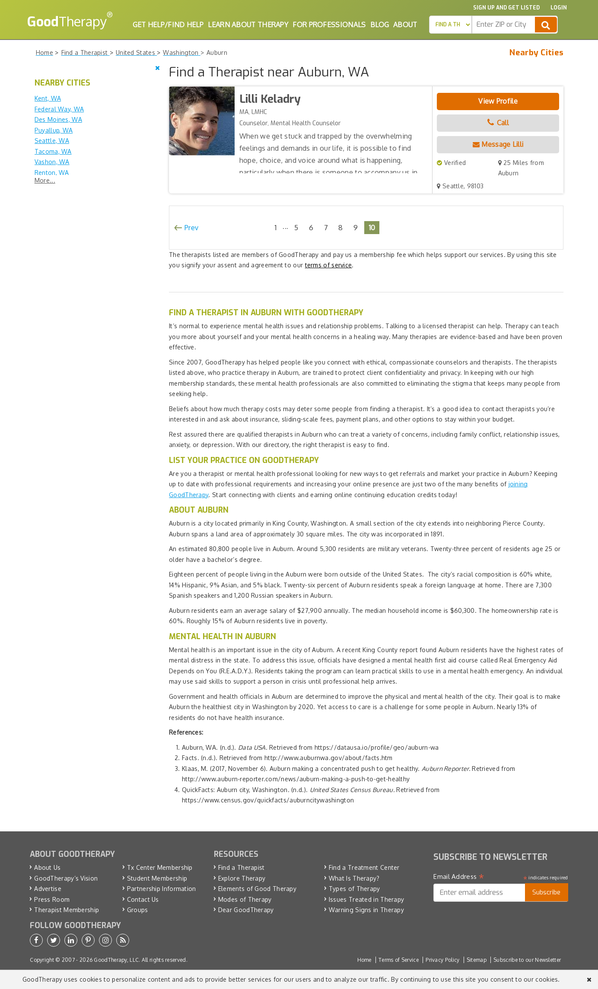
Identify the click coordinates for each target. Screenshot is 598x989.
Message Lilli (498, 144)
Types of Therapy (354, 888)
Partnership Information (161, 888)
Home (364, 960)
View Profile (498, 101)
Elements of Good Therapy (257, 888)
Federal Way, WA (59, 109)
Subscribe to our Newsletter (527, 960)
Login (558, 7)
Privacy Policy (442, 960)
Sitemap (477, 960)
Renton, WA (52, 172)
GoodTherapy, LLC (116, 960)
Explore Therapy (242, 878)
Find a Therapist (241, 867)
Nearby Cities (536, 53)
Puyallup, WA (54, 130)
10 (372, 227)
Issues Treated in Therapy (366, 899)
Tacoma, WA (53, 151)
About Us (47, 867)
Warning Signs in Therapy (366, 909)
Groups (137, 909)
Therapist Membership (66, 909)
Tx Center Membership (160, 867)
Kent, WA (48, 98)
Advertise (47, 888)
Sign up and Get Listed (506, 7)
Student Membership (157, 878)
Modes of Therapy (245, 899)
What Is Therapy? (354, 878)
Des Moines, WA (58, 119)
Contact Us (143, 899)
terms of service (328, 265)
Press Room (52, 899)
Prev (191, 227)
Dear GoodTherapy (246, 909)
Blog (379, 24)
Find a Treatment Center (364, 867)
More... (45, 180)
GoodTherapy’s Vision (66, 878)
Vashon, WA (52, 161)
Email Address (458, 876)
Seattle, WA (52, 140)
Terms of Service (399, 960)
